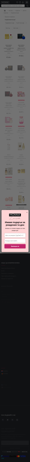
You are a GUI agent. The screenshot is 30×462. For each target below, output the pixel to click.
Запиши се (15, 246)
